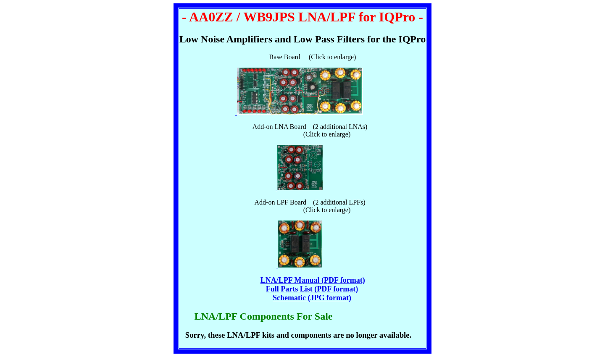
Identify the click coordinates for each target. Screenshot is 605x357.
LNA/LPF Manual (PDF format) (312, 280)
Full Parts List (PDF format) (312, 289)
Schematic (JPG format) (312, 298)
